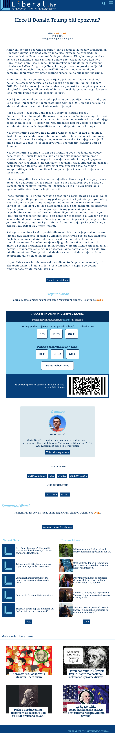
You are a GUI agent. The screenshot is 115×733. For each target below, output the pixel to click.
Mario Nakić (60, 33)
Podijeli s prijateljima (58, 280)
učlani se (67, 320)
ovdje (99, 300)
